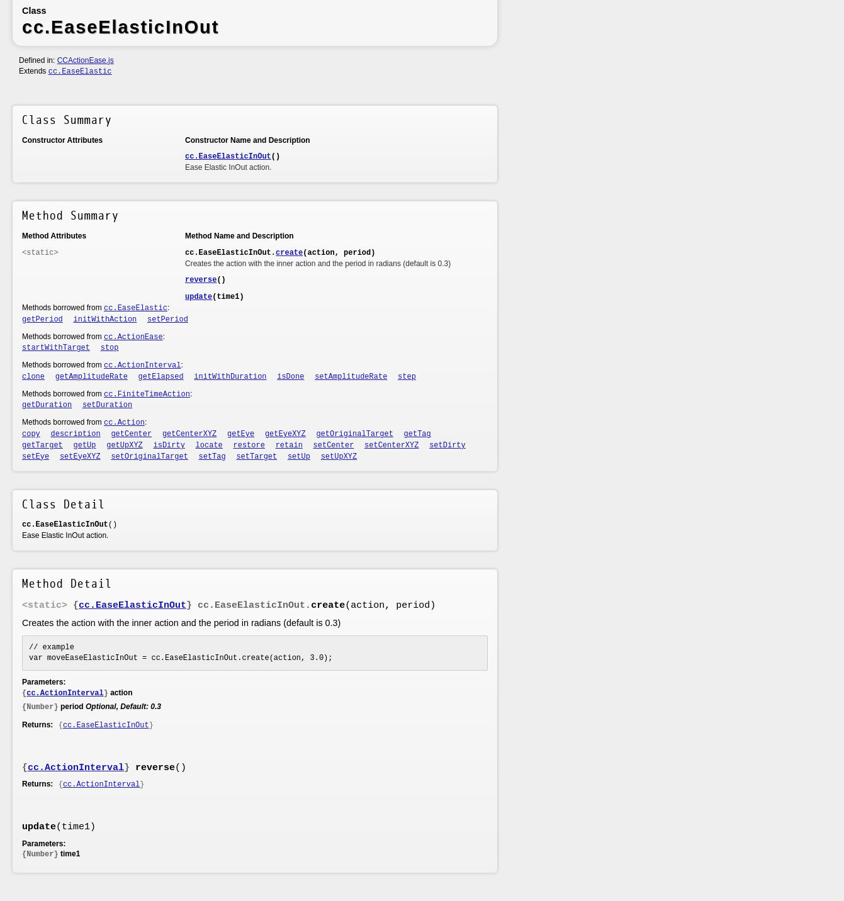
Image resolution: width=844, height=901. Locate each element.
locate (209, 445)
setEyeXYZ (80, 456)
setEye (35, 456)
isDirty (169, 445)
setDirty (447, 445)
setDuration (107, 405)
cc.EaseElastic (80, 71)
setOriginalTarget (149, 456)
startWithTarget (56, 348)
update (198, 297)
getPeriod (42, 319)
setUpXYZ (339, 456)
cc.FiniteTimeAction (147, 394)
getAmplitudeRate (91, 376)
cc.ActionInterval (142, 365)
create (289, 253)
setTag (212, 456)
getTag (417, 434)
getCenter (131, 434)
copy (31, 434)
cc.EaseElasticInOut (228, 156)
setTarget (256, 456)
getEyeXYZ (285, 434)
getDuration (47, 405)
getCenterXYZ (189, 434)
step (407, 376)
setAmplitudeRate (351, 376)
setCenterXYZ (391, 445)
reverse (201, 280)
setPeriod (167, 319)
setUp (299, 456)
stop (110, 348)
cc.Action (124, 422)
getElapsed (161, 376)
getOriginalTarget (354, 434)
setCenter (333, 445)
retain (289, 445)
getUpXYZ (124, 445)
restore (249, 445)
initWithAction (105, 319)
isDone (290, 376)
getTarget (42, 445)
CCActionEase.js (85, 60)
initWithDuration (230, 376)
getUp (85, 445)
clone (33, 376)
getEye (240, 434)
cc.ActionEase (133, 337)
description (76, 434)
